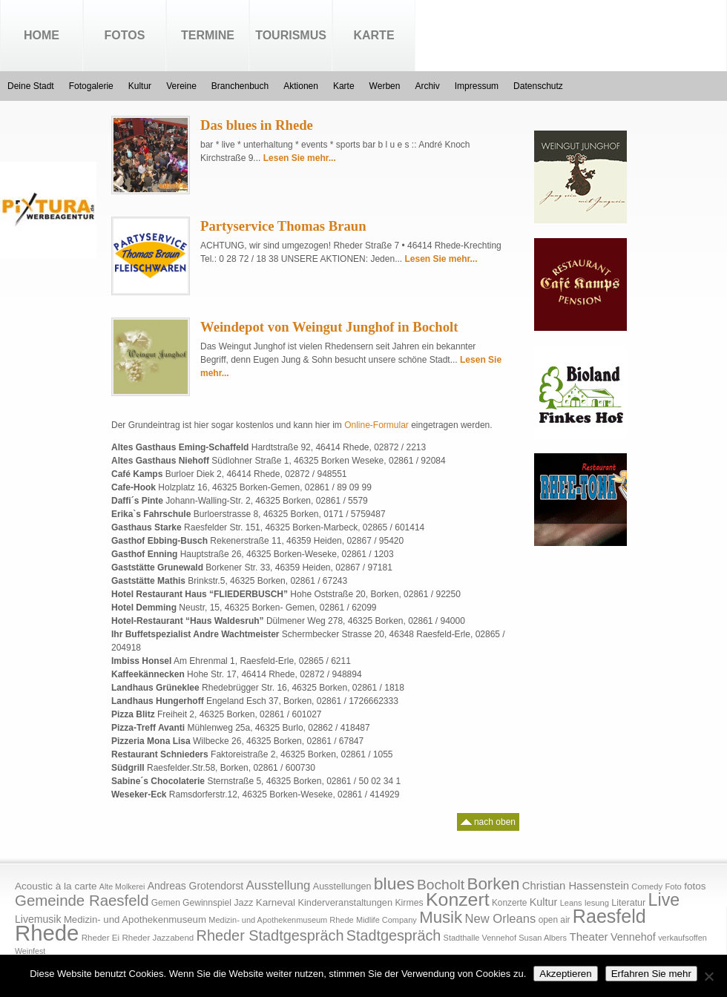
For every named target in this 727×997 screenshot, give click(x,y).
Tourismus (290, 35)
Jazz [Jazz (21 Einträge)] (243, 902)
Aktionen (300, 86)
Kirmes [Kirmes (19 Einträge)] (409, 903)
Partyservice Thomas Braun (283, 226)
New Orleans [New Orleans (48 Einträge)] (500, 919)
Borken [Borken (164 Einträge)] (493, 884)
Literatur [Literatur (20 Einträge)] (628, 903)
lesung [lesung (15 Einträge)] (597, 902)
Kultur (139, 86)
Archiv (427, 86)
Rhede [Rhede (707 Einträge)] (47, 933)
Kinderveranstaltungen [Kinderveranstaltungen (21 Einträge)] (344, 902)
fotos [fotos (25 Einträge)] (694, 886)
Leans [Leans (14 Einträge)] (571, 902)
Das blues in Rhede (256, 125)
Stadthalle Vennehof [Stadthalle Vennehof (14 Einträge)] (480, 937)
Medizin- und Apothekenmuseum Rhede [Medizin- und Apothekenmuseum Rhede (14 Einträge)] (280, 919)
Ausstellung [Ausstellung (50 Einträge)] (278, 885)
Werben (385, 86)
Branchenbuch (240, 86)
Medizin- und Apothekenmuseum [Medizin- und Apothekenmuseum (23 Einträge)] (135, 919)
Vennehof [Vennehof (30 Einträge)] (633, 937)
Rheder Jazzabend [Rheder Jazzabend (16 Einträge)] (158, 937)
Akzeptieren (565, 973)
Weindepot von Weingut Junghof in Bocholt (329, 327)
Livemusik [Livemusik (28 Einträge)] (38, 919)
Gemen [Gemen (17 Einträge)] (165, 903)
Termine (207, 35)
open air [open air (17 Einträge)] (554, 920)
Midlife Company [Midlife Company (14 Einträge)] (386, 919)
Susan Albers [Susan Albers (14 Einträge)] (543, 937)
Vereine (181, 86)
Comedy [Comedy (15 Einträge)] (646, 886)
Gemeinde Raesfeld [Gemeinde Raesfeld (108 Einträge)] (82, 900)
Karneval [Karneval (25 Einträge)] (275, 902)
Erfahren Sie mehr (651, 973)
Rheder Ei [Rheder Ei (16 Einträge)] (100, 937)
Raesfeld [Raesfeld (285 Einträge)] (609, 916)
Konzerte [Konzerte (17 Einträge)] (509, 903)
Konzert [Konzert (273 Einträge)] (458, 899)
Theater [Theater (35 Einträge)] (588, 936)
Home (41, 35)
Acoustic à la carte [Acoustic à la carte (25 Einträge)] (55, 886)
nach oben (488, 820)
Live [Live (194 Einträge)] (664, 899)
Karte (373, 35)
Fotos (125, 35)
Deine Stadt (30, 86)
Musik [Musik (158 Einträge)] (440, 917)
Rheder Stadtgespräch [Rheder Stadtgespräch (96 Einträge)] (270, 935)
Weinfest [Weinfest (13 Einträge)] (30, 951)
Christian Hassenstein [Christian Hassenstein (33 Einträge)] (575, 886)
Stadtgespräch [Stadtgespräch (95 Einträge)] (393, 935)
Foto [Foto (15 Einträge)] (673, 886)
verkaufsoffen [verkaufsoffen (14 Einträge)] (682, 937)
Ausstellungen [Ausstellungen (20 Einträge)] (342, 886)
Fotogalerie (91, 86)
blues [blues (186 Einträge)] (394, 883)
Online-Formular (376, 425)
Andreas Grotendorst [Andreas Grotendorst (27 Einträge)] (196, 886)
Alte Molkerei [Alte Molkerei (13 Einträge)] (122, 886)
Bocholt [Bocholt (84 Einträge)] (440, 884)
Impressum (477, 86)
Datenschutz (538, 86)
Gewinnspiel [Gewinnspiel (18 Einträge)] (206, 903)
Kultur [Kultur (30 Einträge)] (544, 902)
